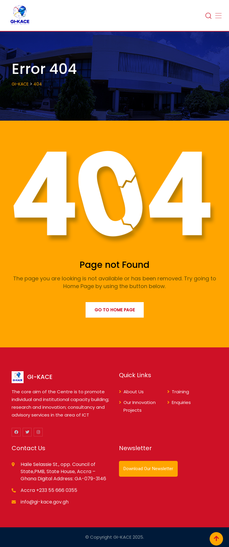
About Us (133, 392)
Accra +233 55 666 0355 (49, 490)
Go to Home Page (115, 310)
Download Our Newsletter (148, 468)
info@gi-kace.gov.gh (45, 501)
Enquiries (181, 402)
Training (180, 392)
